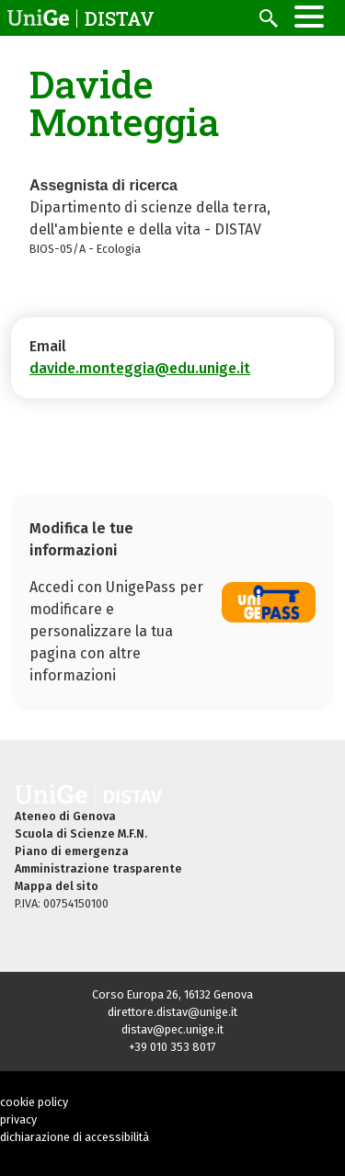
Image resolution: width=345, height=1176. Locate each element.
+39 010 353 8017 (172, 1047)
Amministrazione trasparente (98, 868)
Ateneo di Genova (65, 816)
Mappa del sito (56, 886)
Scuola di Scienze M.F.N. (81, 833)
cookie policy (34, 1102)
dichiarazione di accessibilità (74, 1137)
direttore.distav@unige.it (172, 1012)
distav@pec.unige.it (172, 1029)
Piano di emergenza (72, 851)
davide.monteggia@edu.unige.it (139, 368)
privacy (18, 1119)
